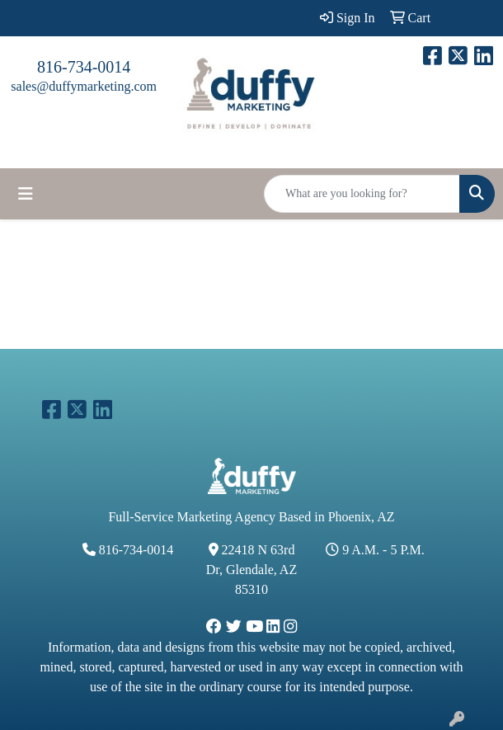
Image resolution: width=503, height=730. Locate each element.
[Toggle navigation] (25, 193)
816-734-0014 (83, 67)
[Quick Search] (362, 194)
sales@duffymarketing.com (84, 86)
